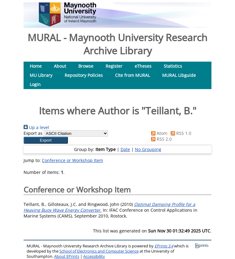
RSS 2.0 (160, 139)
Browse (85, 66)
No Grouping (148, 149)
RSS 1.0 (180, 133)
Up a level (36, 127)
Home (36, 66)
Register (114, 66)
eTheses (143, 66)
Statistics (173, 66)
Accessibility (94, 256)
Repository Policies (84, 75)
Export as (33, 133)
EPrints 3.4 (164, 246)
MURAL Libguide (179, 75)
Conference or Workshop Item (72, 160)
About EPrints (66, 256)
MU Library (41, 75)
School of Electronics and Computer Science (99, 251)
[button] (46, 140)
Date (125, 149)
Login (35, 84)
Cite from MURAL (132, 75)
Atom (158, 133)
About (60, 66)
